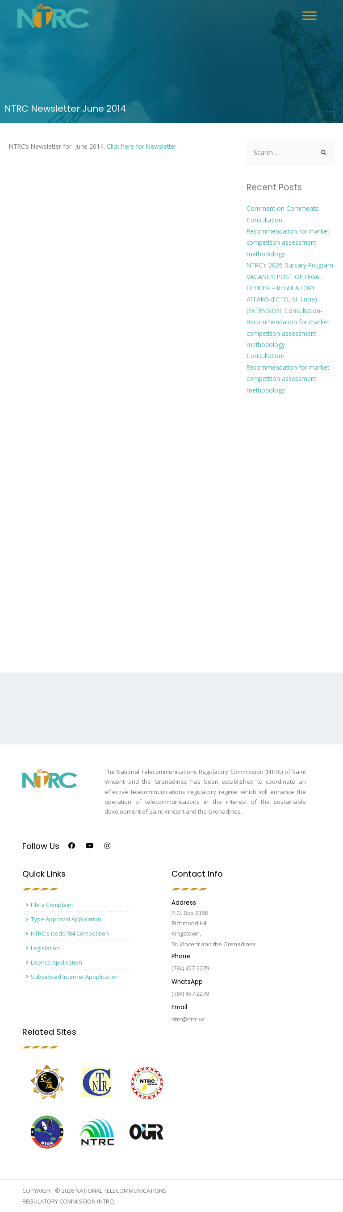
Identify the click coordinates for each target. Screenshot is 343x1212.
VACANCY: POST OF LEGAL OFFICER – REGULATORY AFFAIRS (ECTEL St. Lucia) (284, 288)
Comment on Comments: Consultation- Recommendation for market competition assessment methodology (288, 231)
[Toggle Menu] (309, 15)
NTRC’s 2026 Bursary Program (290, 265)
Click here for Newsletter (141, 146)
